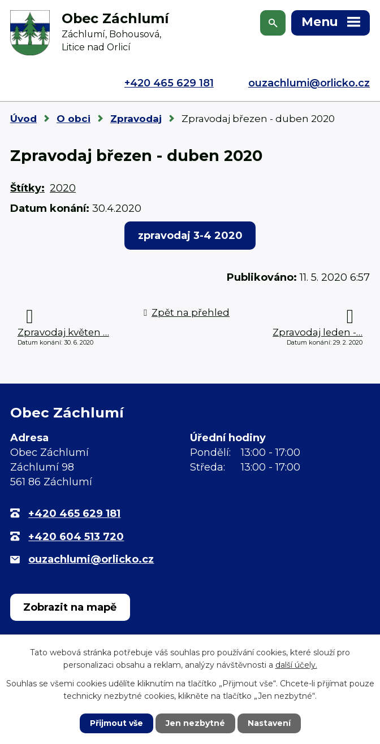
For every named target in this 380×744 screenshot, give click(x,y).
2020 (63, 188)
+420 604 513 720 (76, 536)
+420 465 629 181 (169, 83)
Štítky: (27, 188)
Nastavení (269, 723)
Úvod (23, 118)
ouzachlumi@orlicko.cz (309, 83)
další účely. (296, 665)
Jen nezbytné (195, 723)
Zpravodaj (136, 118)
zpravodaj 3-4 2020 (190, 235)
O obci (73, 118)
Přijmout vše (116, 723)
